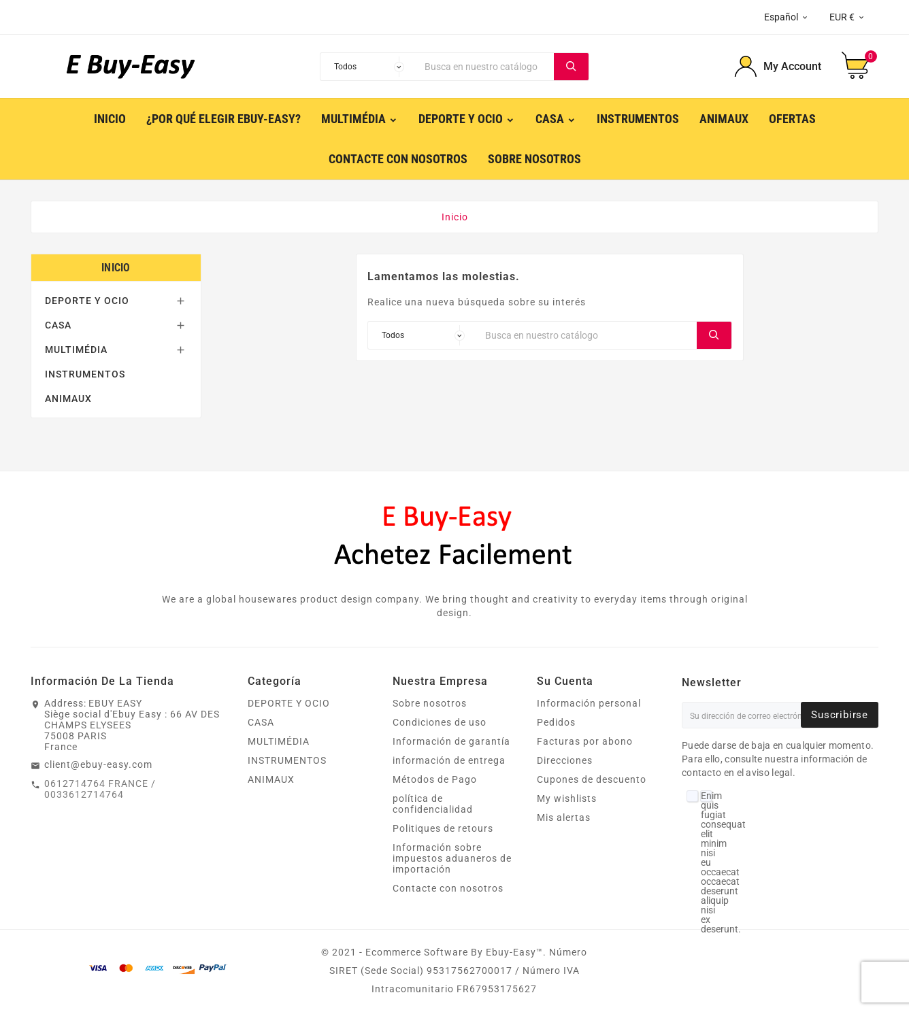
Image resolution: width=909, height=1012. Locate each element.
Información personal (589, 703)
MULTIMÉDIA (76, 349)
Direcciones (565, 760)
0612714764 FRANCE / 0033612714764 (100, 789)
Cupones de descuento (591, 779)
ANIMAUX (68, 398)
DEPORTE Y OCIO (87, 300)
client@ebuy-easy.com (98, 764)
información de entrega (449, 760)
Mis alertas (564, 817)
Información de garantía (451, 741)
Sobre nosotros (430, 703)
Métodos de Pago (435, 779)
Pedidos (556, 722)
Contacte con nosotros (448, 888)
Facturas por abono (585, 741)
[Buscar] (486, 66)
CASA (58, 325)
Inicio (116, 267)
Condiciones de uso (439, 722)
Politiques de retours (443, 828)
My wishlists (567, 798)
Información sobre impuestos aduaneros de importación (452, 858)
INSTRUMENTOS (85, 374)
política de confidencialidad (433, 804)
